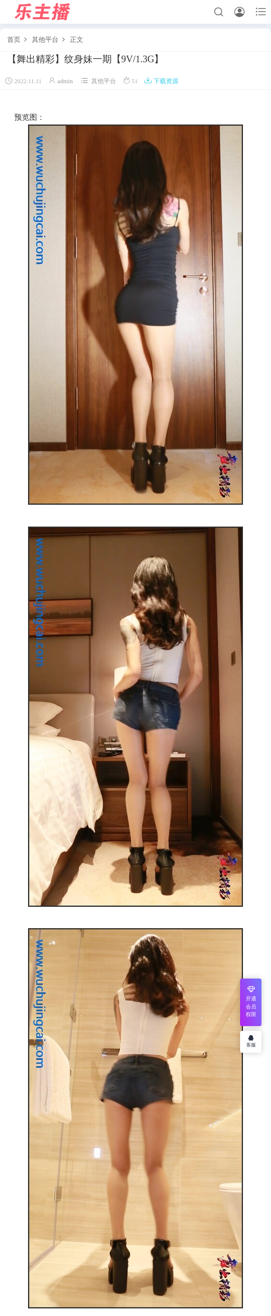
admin (65, 81)
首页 (13, 39)
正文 (76, 39)
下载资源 (161, 81)
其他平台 (45, 39)
